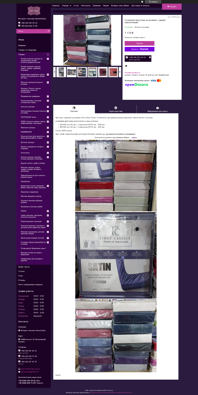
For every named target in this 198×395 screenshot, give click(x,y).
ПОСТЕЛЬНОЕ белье (28, 117)
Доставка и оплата (140, 5)
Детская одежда (27, 142)
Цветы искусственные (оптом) (32, 238)
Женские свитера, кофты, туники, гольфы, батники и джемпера (31, 169)
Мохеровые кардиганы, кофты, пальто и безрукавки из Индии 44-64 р (33, 76)
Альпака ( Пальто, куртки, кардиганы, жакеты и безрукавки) (31, 90)
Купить (138, 43)
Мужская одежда (28, 127)
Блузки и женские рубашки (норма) (31, 201)
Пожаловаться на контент (99, 392)
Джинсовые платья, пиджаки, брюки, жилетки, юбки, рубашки (33, 187)
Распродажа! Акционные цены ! (33, 248)
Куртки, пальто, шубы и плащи (33, 163)
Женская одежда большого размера (32, 83)
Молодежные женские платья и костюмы (33, 112)
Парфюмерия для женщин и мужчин (32, 260)
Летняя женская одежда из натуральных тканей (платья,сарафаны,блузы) (32, 60)
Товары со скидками (27, 50)
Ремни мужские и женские (31, 221)
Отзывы (21, 280)
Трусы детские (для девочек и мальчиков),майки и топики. (33, 137)
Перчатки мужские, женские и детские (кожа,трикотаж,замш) (33, 227)
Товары (65, 5)
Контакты (85, 5)
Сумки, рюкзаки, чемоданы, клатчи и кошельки (31, 216)
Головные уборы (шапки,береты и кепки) (33, 243)
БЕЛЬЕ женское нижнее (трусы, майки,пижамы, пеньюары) (33, 122)
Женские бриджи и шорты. (31, 196)
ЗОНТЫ (23, 211)
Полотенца (25, 153)
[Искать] (48, 31)
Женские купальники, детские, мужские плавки (33, 233)
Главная (55, 5)
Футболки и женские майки (31, 207)
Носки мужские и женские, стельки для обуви (31, 101)
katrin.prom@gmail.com (30, 372)
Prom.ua (110, 390)
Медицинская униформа (30, 96)
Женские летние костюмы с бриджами (31, 254)
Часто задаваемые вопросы (30, 284)
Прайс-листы (24, 267)
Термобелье (25, 181)
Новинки (97, 5)
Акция (106, 5)
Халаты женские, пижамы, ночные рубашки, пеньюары (31, 158)
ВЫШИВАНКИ (26, 132)
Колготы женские (28, 107)
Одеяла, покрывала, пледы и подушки (32, 148)
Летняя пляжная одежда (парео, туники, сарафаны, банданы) (31, 68)
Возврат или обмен (120, 5)
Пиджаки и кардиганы (29, 192)
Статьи (21, 271)
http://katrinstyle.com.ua (30, 369)
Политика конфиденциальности (120, 392)
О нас (76, 5)
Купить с (138, 49)
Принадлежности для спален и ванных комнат (33, 176)
